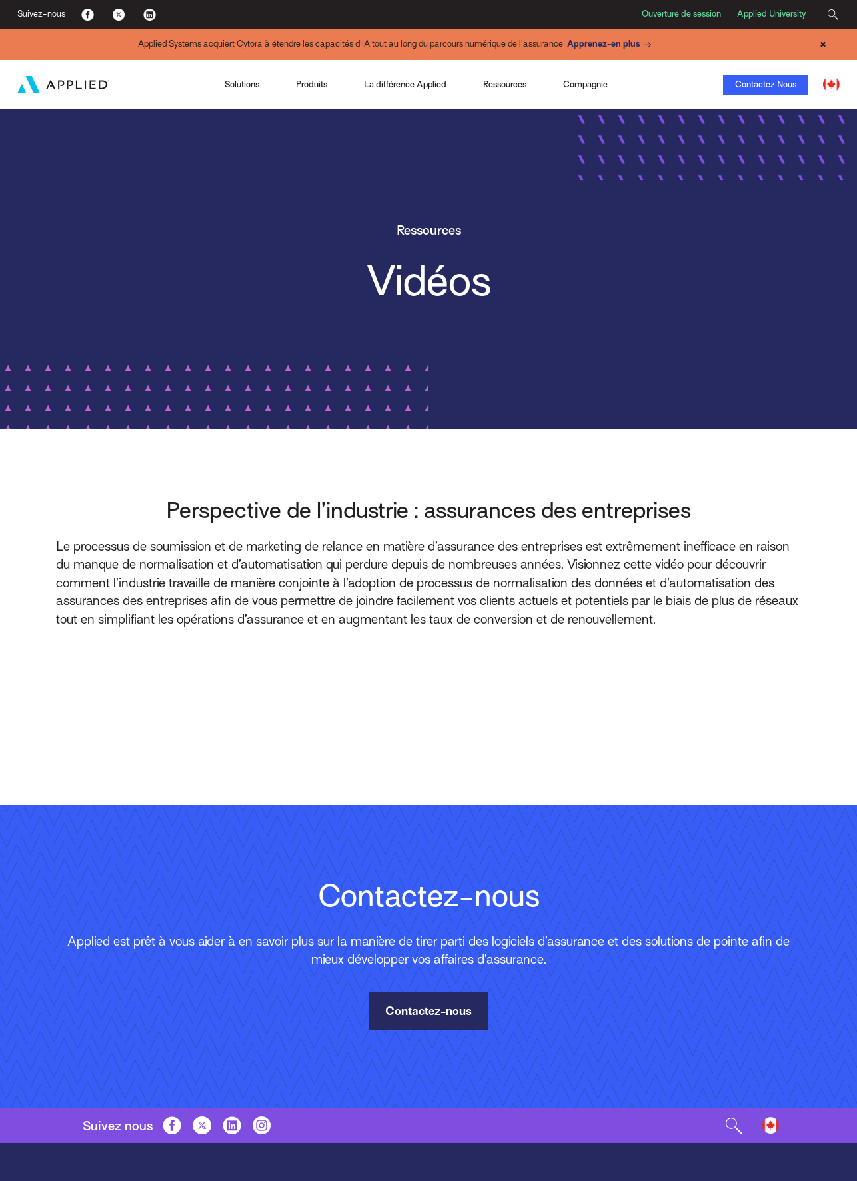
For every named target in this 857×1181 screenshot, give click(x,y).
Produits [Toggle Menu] (311, 84)
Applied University (771, 14)
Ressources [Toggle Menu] (504, 84)
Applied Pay (122, 83)
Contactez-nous (428, 1011)
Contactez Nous (765, 84)
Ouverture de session (681, 14)
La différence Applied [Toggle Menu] (405, 84)
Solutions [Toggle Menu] (242, 84)
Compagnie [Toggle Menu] (585, 84)
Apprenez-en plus (611, 44)
